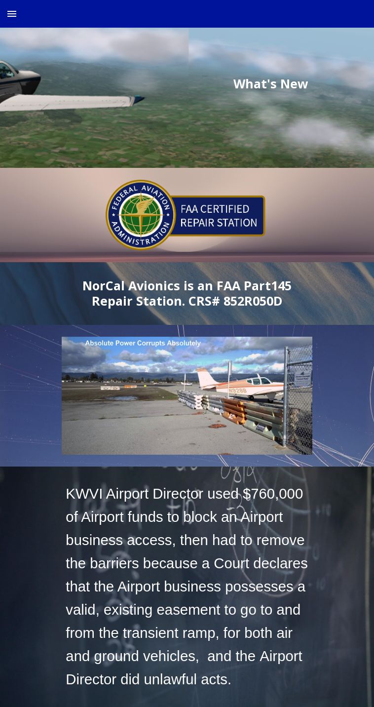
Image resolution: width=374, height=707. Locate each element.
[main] (187, 84)
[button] (12, 13)
